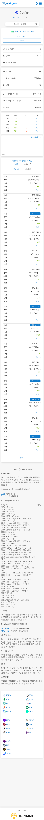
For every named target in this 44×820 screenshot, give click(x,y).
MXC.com (5, 631)
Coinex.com (6, 628)
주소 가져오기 (22, 37)
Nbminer (4, 496)
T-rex (3, 493)
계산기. (15, 161)
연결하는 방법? (25, 161)
